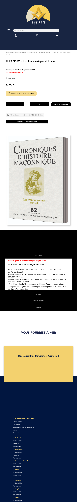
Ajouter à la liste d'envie (27, 121)
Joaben (15, 430)
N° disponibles (17, 441)
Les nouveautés (32, 52)
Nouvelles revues (44, 52)
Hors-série (16, 444)
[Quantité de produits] (26, 104)
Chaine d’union (17, 421)
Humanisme (16, 424)
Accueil (8, 52)
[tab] (38, 256)
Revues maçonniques (19, 52)
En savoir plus (10, 78)
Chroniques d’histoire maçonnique (23, 427)
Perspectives (16, 433)
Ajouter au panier (61, 104)
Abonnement (17, 446)
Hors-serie (16, 455)
